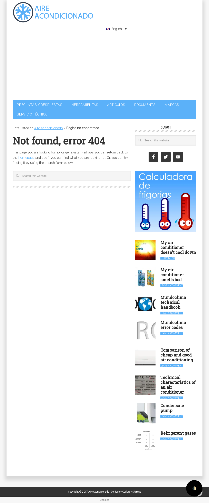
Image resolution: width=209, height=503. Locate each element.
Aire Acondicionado (53, 12)
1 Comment (167, 258)
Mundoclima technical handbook (173, 302)
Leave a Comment (171, 285)
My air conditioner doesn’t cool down (178, 247)
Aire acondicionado (48, 128)
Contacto (115, 491)
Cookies (126, 491)
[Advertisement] (104, 69)
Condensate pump (172, 408)
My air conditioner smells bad (172, 274)
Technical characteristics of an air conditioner (178, 385)
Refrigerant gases (178, 433)
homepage (26, 157)
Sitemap (136, 491)
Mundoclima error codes (173, 325)
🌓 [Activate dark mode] (194, 488)
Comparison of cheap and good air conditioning (176, 354)
